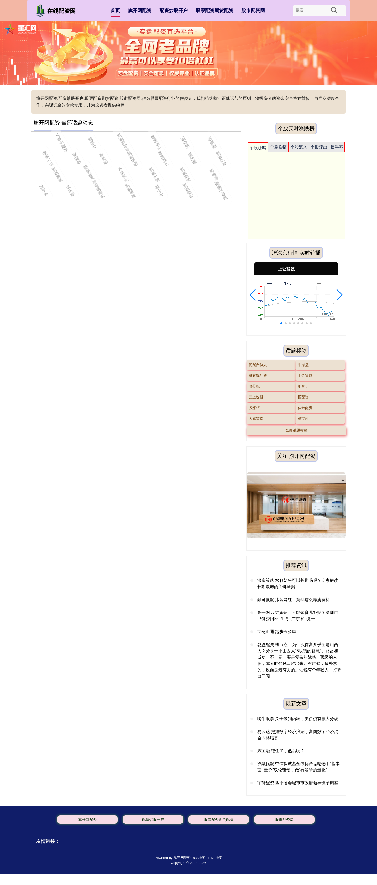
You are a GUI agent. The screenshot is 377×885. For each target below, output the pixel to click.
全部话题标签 (296, 430)
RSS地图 (199, 858)
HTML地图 (214, 858)
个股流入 (298, 147)
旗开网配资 (139, 10)
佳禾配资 (305, 408)
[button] (252, 295)
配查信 (303, 386)
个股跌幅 (278, 147)
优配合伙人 (258, 365)
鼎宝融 (303, 418)
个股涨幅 (257, 147)
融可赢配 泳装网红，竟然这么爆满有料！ (295, 599)
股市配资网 (253, 10)
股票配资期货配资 (214, 10)
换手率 (337, 147)
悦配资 (303, 397)
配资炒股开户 (173, 10)
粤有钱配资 (258, 375)
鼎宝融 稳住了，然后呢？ (281, 751)
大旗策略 (256, 418)
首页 (115, 10)
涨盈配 (254, 386)
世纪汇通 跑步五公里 (276, 631)
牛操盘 (303, 365)
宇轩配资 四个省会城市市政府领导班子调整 (297, 783)
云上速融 (256, 397)
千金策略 (305, 375)
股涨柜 (254, 408)
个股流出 (319, 147)
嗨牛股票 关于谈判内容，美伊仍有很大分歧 (297, 718)
